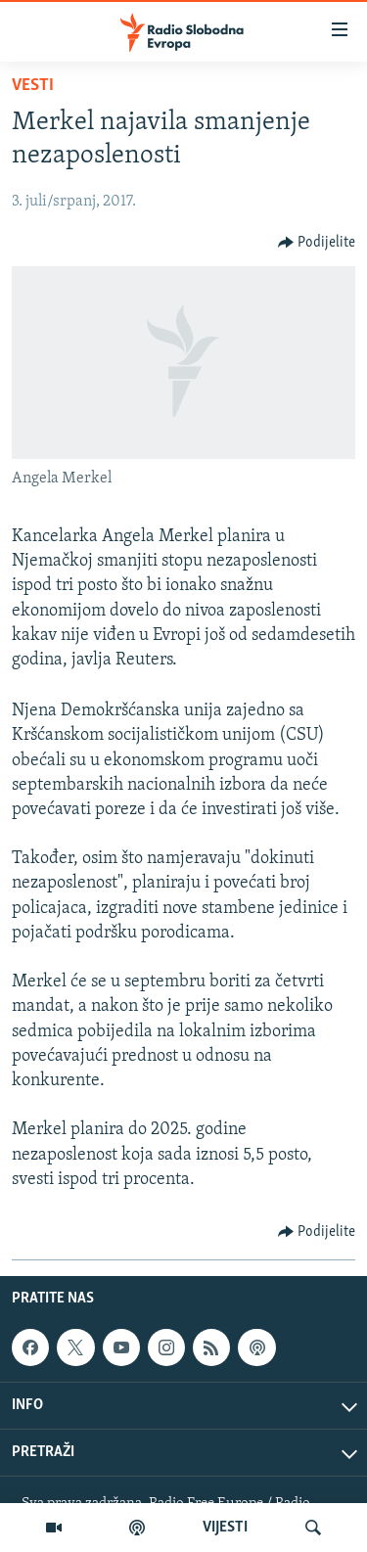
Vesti (33, 85)
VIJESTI (225, 1527)
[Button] (317, 242)
